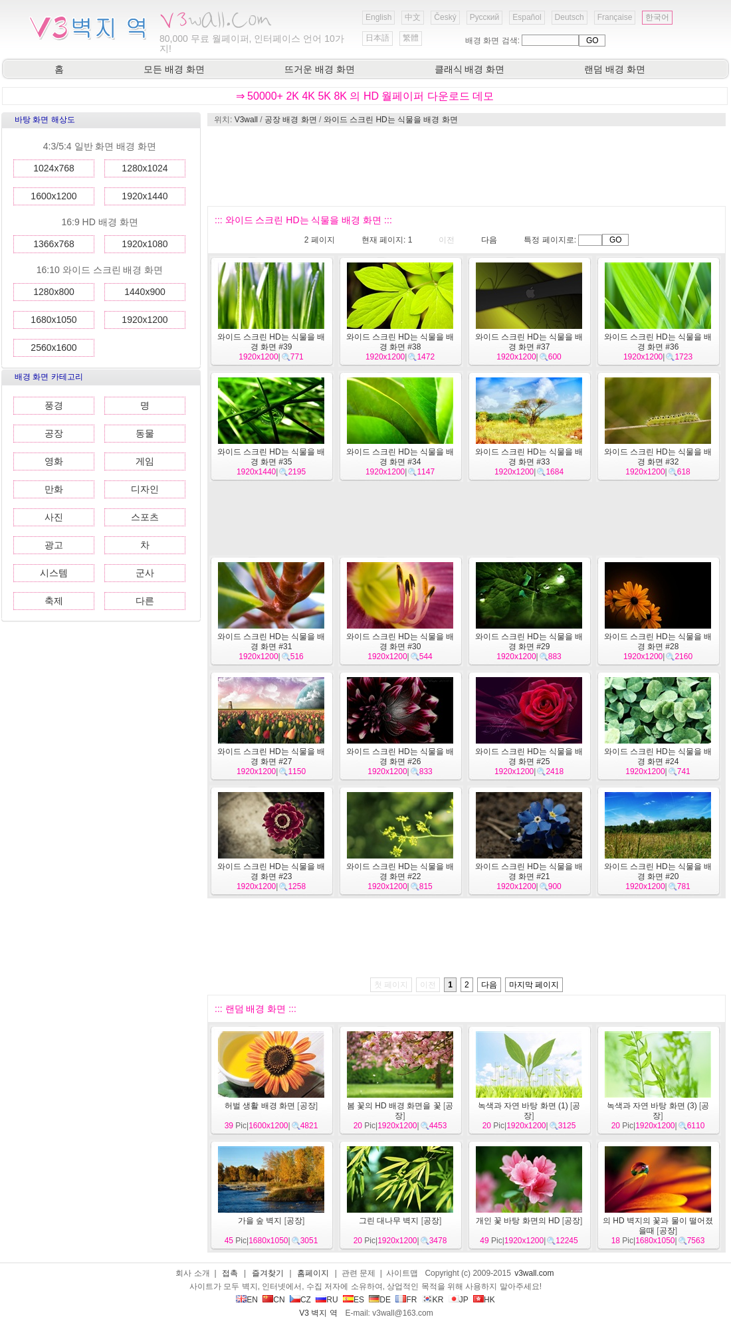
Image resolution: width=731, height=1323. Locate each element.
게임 (145, 461)
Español (526, 17)
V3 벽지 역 (318, 1313)
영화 (54, 461)
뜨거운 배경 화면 (319, 69)
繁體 (411, 38)
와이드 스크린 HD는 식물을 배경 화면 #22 (400, 871)
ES (353, 1299)
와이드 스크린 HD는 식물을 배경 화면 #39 (271, 342)
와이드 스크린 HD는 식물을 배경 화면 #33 (529, 456)
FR (406, 1299)
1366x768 (53, 244)
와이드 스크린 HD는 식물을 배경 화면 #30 (400, 641)
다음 (489, 240)
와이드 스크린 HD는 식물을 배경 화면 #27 (271, 756)
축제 (54, 600)
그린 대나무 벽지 (389, 1220)
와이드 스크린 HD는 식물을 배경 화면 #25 (529, 756)
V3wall (246, 119)
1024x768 (53, 168)
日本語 (377, 38)
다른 (145, 600)
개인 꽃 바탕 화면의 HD (518, 1220)
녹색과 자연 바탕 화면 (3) (652, 1105)
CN (273, 1299)
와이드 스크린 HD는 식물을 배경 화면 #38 (400, 342)
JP (459, 1299)
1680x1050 (53, 319)
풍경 (54, 405)
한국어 (657, 17)
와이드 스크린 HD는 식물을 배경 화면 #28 (658, 641)
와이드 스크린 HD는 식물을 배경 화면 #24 (658, 756)
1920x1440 (144, 196)
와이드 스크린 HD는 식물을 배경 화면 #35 (271, 456)
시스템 (54, 572)
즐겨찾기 (268, 1273)
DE (380, 1299)
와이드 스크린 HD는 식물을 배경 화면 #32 (658, 456)
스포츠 (145, 517)
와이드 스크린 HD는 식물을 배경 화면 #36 (658, 342)
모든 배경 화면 (174, 69)
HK (484, 1299)
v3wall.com (534, 1273)
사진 (54, 517)
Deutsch (569, 17)
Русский (485, 17)
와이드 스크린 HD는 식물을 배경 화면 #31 (271, 641)
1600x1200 (53, 196)
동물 (145, 433)
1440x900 (144, 291)
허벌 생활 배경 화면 (260, 1105)
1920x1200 (144, 319)
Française (615, 17)
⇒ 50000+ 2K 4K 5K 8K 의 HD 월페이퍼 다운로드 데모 (365, 96)
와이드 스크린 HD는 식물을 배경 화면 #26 (400, 756)
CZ (300, 1299)
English (378, 17)
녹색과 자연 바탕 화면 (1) (523, 1105)
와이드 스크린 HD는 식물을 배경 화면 (391, 119)
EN (247, 1299)
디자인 (145, 489)
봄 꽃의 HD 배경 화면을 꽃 (394, 1105)
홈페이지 (313, 1273)
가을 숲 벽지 (260, 1220)
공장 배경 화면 (290, 119)
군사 (145, 572)
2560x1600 (53, 347)
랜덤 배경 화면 (614, 69)
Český (445, 17)
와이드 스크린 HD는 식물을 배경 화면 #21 (529, 871)
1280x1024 (144, 168)
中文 (413, 17)
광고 (54, 545)
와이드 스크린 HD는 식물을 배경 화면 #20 (658, 871)
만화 (54, 489)
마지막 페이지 (534, 984)
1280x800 (53, 291)
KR (433, 1299)
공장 (54, 433)
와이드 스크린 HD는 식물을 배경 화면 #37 (529, 342)
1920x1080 (144, 244)
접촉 (230, 1273)
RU (327, 1299)
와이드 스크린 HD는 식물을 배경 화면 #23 (271, 871)
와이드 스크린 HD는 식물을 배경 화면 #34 (400, 456)
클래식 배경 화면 (470, 69)
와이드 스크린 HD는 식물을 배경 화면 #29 (529, 641)
